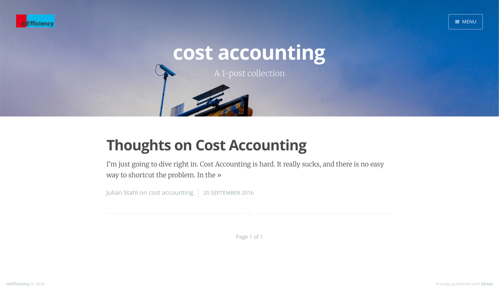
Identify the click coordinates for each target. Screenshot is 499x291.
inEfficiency (18, 284)
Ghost (487, 284)
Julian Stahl (122, 193)
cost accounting (171, 193)
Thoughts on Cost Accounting (206, 145)
